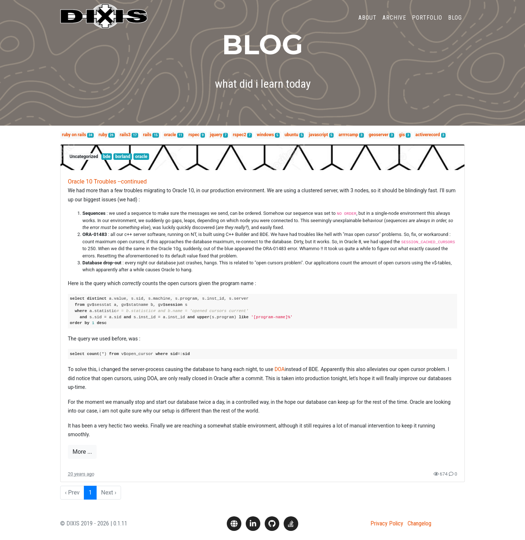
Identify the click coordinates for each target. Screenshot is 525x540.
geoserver (378, 134)
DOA (280, 369)
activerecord (427, 134)
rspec (193, 134)
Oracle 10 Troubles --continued (107, 181)
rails (147, 134)
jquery (216, 134)
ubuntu (291, 134)
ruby (102, 134)
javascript (318, 134)
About (367, 23)
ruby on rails (74, 134)
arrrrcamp (348, 134)
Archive (394, 23)
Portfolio (427, 23)
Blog (455, 23)
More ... (82, 451)
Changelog (419, 523)
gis (402, 134)
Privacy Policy (386, 523)
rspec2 (239, 134)
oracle (170, 134)
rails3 (125, 134)
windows (265, 134)
